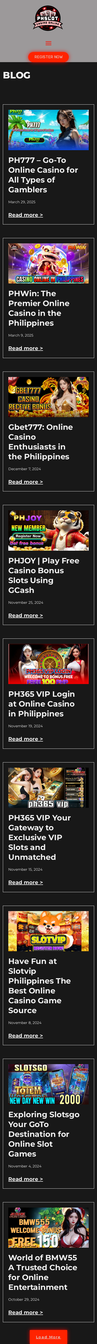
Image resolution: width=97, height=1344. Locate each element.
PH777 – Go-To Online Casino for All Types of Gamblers (43, 174)
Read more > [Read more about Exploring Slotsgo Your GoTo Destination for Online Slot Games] (25, 1179)
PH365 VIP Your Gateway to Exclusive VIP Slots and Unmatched (39, 837)
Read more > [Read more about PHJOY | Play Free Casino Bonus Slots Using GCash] (25, 615)
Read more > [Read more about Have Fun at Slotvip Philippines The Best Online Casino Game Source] (25, 1036)
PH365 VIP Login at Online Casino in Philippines (41, 703)
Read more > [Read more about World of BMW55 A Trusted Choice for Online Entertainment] (25, 1312)
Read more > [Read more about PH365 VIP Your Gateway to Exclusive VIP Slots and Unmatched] (25, 882)
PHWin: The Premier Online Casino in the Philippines (38, 308)
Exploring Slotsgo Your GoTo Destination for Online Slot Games (44, 1134)
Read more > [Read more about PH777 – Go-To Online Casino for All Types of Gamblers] (25, 215)
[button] (49, 43)
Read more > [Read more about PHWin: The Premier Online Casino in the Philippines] (25, 348)
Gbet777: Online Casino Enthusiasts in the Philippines (40, 441)
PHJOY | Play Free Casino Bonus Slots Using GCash (43, 575)
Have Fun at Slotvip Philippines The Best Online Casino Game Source (39, 985)
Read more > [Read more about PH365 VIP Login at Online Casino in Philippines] (25, 739)
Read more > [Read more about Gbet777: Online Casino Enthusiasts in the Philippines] (25, 482)
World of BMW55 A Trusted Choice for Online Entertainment (42, 1272)
